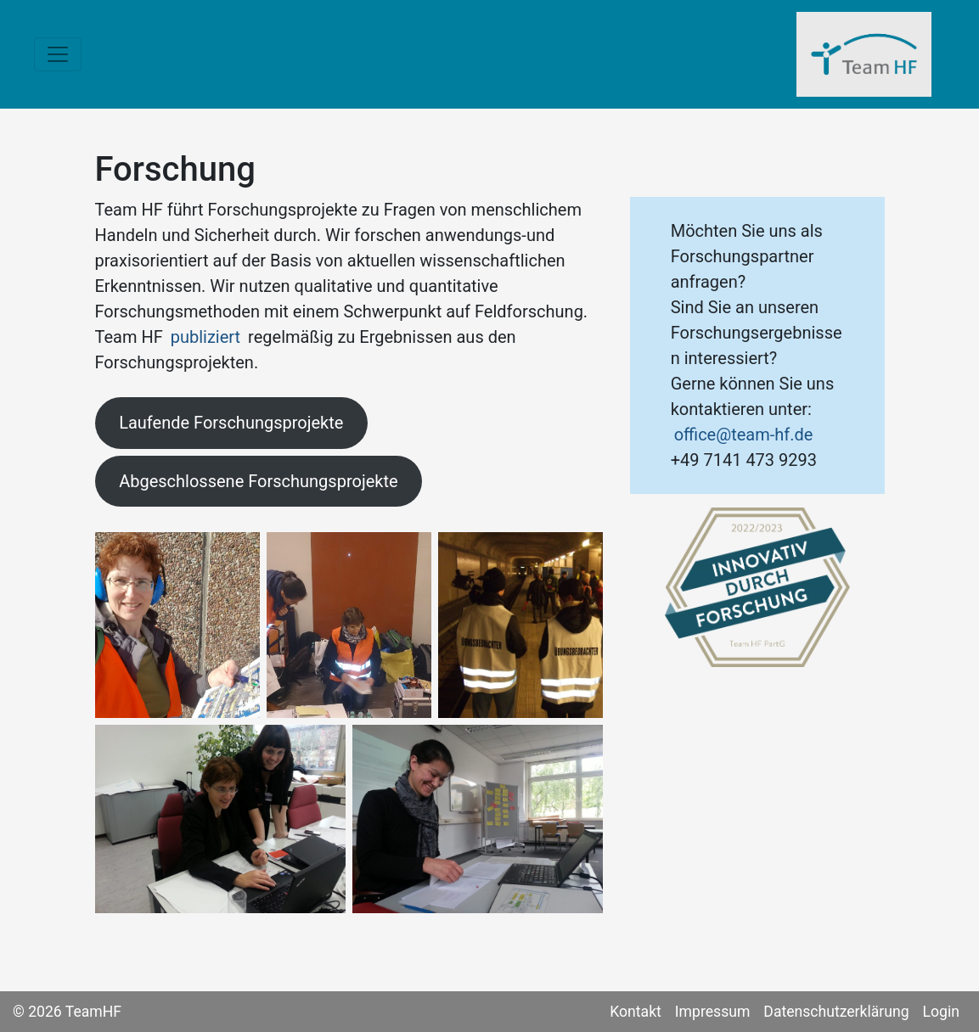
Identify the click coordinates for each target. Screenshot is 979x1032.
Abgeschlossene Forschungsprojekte (258, 481)
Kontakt (635, 1011)
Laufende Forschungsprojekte (231, 422)
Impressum (713, 1011)
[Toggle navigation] (58, 54)
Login (941, 1011)
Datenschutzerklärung (836, 1011)
